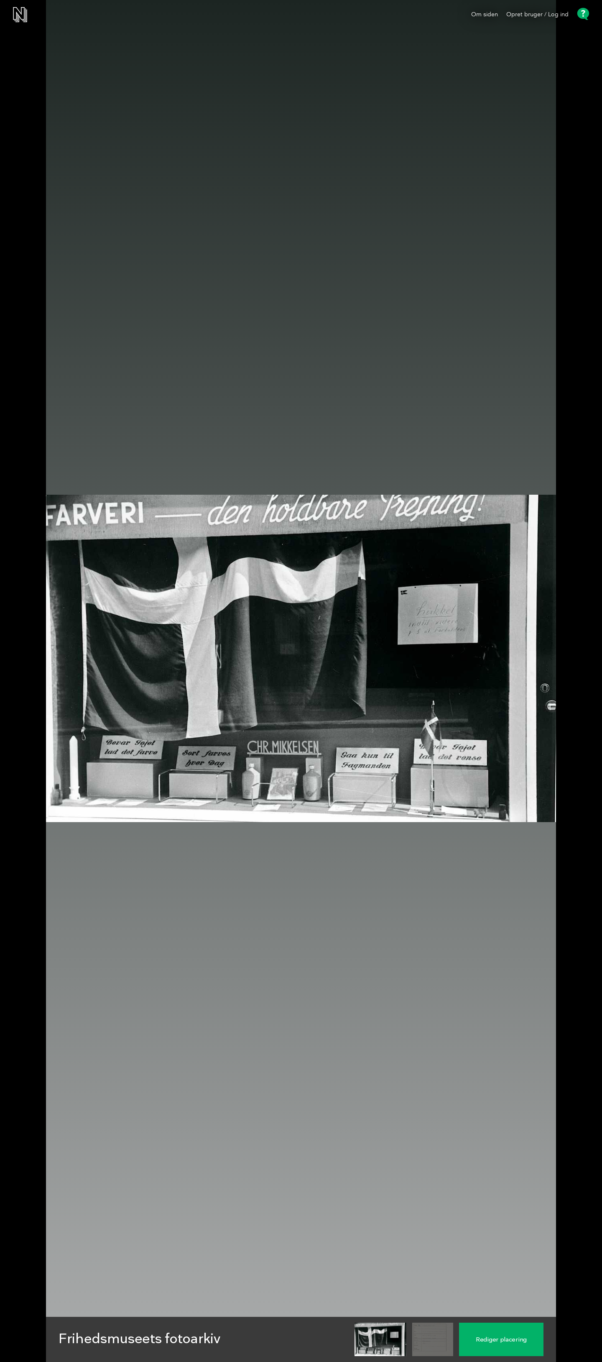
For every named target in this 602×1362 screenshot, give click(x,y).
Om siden (484, 15)
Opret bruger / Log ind (537, 15)
